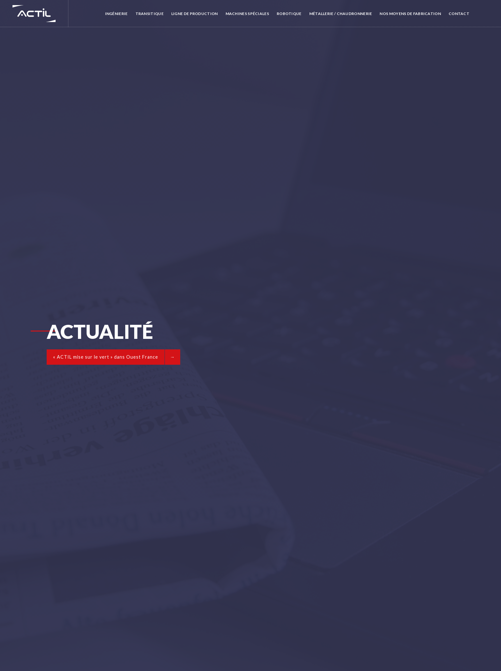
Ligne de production (194, 13)
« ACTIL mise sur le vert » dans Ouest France (105, 357)
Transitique (149, 13)
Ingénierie (116, 13)
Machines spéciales (247, 13)
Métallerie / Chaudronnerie (340, 13)
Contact (459, 13)
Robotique (289, 13)
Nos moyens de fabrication (410, 13)
